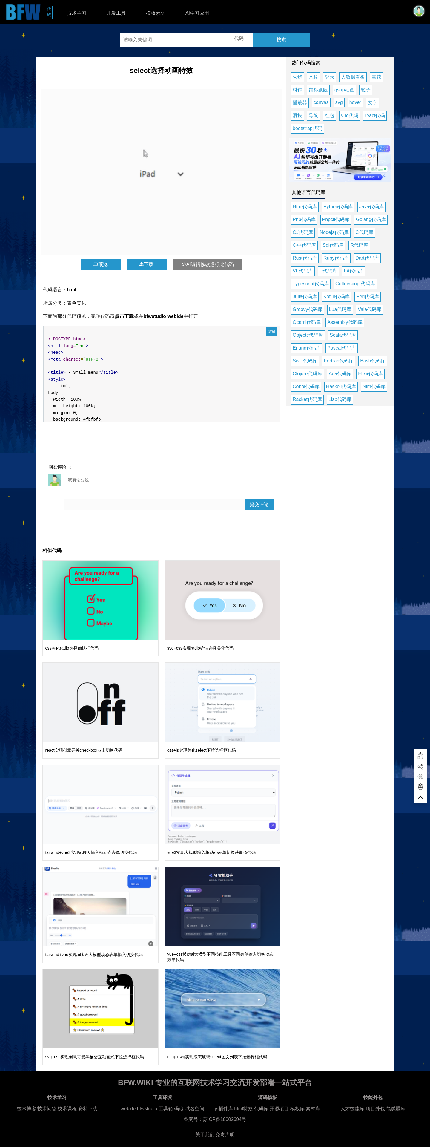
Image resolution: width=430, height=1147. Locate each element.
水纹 (313, 76)
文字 (372, 102)
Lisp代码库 (339, 399)
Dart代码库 (367, 258)
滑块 (297, 115)
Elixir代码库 (370, 373)
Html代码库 (305, 206)
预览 (100, 264)
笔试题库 (395, 1108)
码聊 (179, 1108)
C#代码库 (303, 232)
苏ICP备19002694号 (224, 1119)
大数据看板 (353, 76)
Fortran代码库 (339, 360)
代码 (50, 12)
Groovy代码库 (307, 309)
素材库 (313, 1108)
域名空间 (194, 1108)
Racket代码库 (307, 399)
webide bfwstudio (140, 1108)
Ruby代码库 (336, 258)
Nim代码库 (374, 386)
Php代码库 (304, 219)
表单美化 (76, 303)
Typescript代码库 (311, 283)
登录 (329, 76)
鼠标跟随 (318, 89)
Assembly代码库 (344, 322)
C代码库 (364, 232)
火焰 (297, 76)
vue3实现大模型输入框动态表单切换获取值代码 (211, 852)
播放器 (300, 102)
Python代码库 (338, 206)
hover (355, 102)
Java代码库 (371, 206)
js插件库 (224, 1108)
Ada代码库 (340, 373)
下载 (146, 264)
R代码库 (359, 245)
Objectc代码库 (308, 335)
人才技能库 (352, 1108)
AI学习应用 (197, 13)
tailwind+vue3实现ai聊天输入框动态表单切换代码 (90, 852)
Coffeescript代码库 (355, 283)
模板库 (297, 1108)
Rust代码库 (305, 258)
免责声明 (225, 1134)
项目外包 (375, 1108)
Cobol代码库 (306, 386)
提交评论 (259, 504)
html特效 (243, 1108)
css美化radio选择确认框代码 (71, 648)
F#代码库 (354, 270)
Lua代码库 (340, 309)
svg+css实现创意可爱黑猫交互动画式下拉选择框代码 (94, 1056)
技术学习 (76, 13)
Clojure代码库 (307, 373)
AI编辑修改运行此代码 (207, 264)
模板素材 (155, 13)
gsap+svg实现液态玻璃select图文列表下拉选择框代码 (217, 1056)
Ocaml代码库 (307, 322)
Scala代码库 (343, 335)
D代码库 (328, 270)
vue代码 (349, 115)
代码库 (261, 1108)
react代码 (375, 115)
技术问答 (46, 1108)
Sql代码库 (333, 245)
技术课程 (67, 1108)
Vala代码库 (369, 309)
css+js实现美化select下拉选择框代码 (201, 750)
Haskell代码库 (341, 386)
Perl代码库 (367, 296)
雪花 (376, 76)
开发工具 (116, 13)
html (71, 289)
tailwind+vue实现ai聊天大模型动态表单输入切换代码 (93, 954)
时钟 (297, 89)
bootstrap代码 (307, 128)
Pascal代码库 (341, 347)
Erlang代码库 (307, 347)
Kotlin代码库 (336, 296)
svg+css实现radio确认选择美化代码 (200, 648)
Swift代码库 (305, 360)
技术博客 (26, 1108)
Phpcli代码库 (336, 219)
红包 (329, 115)
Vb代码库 (303, 270)
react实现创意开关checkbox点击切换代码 (83, 750)
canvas (321, 102)
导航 (313, 115)
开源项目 (279, 1108)
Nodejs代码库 (334, 232)
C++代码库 (304, 245)
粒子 (366, 89)
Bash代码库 (372, 360)
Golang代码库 (371, 219)
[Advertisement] (161, 439)
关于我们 (204, 1134)
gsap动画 (344, 89)
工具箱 (166, 1108)
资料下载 (87, 1108)
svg (339, 102)
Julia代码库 (305, 296)
